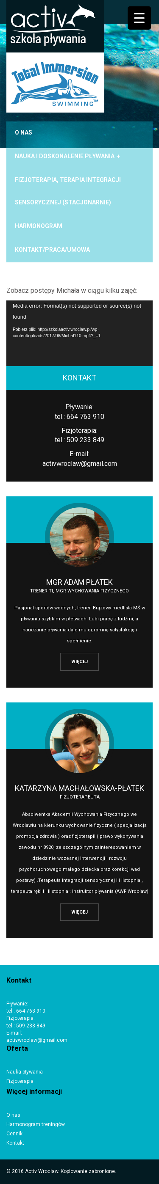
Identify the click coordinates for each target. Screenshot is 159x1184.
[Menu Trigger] (139, 18)
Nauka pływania (24, 1072)
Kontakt (15, 1143)
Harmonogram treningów (35, 1124)
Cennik (14, 1134)
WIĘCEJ (79, 661)
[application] (79, 333)
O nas (13, 1115)
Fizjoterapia (19, 1081)
